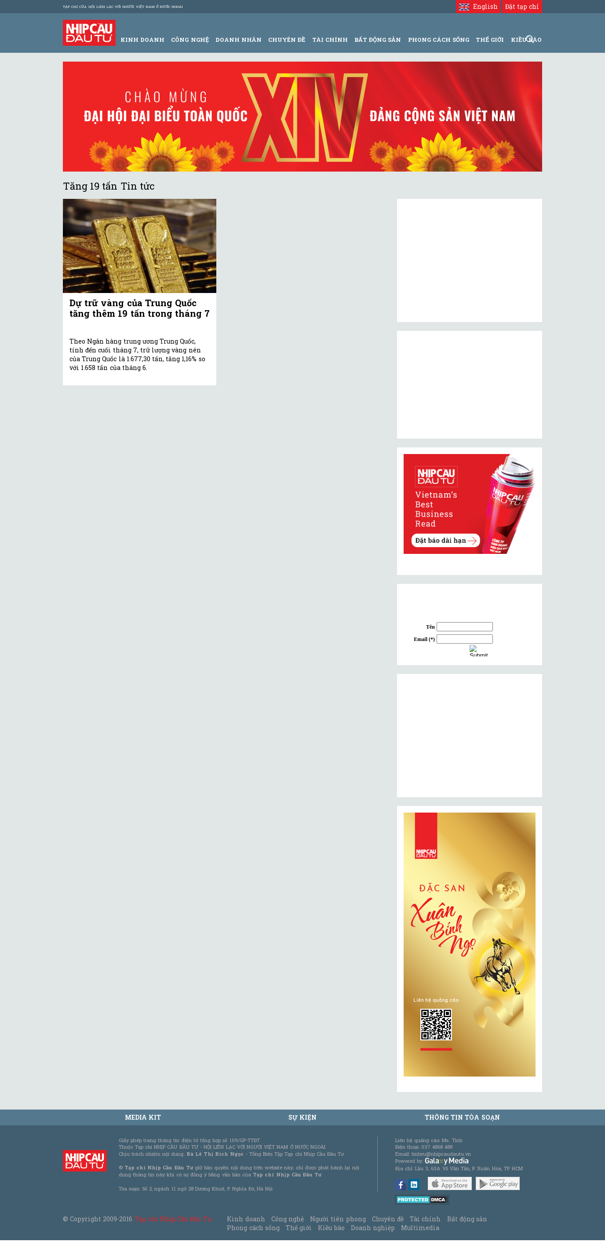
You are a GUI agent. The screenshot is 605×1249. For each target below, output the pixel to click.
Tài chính (425, 1219)
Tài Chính (330, 40)
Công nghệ (287, 1219)
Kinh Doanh (142, 40)
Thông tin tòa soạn (462, 1117)
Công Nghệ (189, 40)
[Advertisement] (470, 736)
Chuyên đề (286, 40)
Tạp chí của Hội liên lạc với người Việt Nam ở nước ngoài (123, 6)
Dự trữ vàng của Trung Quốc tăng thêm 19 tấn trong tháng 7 (139, 308)
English (478, 6)
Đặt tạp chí (522, 6)
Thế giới (490, 40)
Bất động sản (377, 40)
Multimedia (420, 1227)
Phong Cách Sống (438, 40)
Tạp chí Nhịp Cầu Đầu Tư (173, 1219)
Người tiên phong (337, 1219)
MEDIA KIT (143, 1117)
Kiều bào (331, 1227)
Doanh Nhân (238, 40)
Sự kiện (302, 1117)
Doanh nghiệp (373, 1227)
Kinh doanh (246, 1219)
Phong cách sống (253, 1227)
